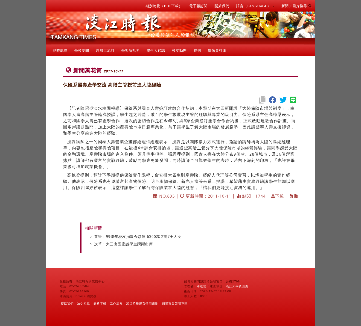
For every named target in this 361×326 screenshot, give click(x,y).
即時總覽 (60, 50)
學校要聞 (81, 50)
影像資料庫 (217, 50)
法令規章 (83, 303)
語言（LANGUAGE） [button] (255, 5)
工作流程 (116, 303)
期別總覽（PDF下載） (164, 5)
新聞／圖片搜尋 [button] (296, 5)
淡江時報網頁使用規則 (142, 303)
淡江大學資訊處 (237, 286)
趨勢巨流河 (105, 50)
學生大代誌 (156, 50)
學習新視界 (130, 50)
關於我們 (222, 5)
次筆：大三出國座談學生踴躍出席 (123, 243)
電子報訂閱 (198, 5)
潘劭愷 (202, 286)
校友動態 (179, 50)
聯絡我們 (67, 303)
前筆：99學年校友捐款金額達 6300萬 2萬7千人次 (137, 236)
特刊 (197, 50)
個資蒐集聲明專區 (175, 303)
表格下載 (99, 303)
